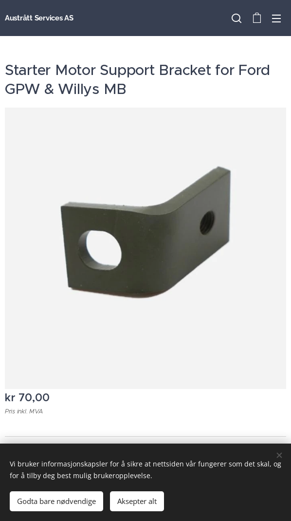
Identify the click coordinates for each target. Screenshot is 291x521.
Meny (276, 18)
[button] (236, 18)
